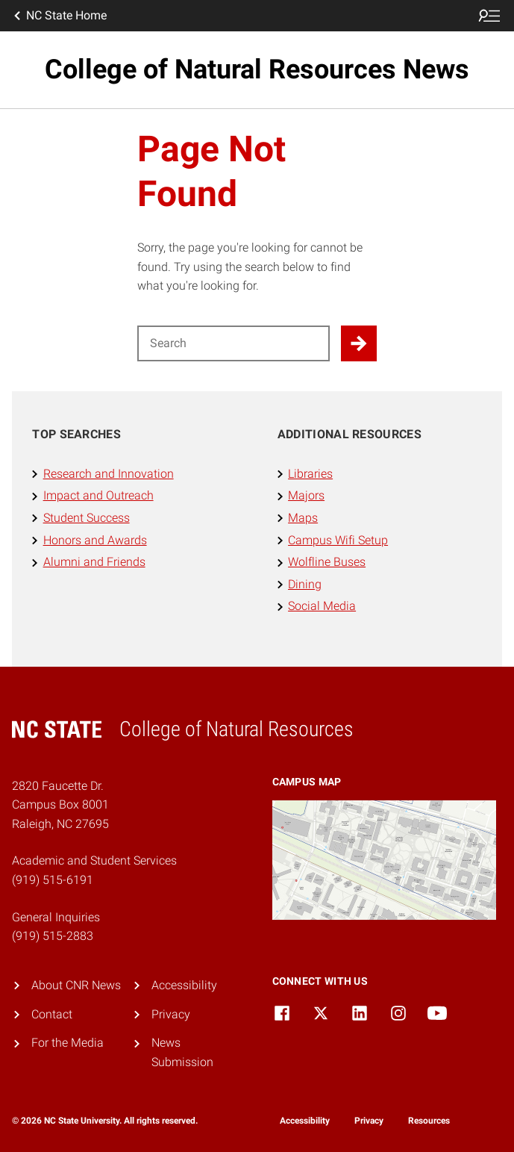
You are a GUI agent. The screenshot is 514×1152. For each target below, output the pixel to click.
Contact (51, 1014)
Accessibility (184, 985)
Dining (305, 584)
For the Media (67, 1043)
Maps (303, 518)
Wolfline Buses (327, 562)
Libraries (310, 474)
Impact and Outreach (98, 495)
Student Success (86, 518)
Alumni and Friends (94, 562)
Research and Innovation (108, 474)
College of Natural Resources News (257, 69)
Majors (306, 495)
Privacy (170, 1014)
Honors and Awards (95, 540)
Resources (429, 1120)
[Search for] (233, 343)
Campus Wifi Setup (338, 540)
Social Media (322, 606)
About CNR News (76, 985)
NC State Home (59, 15)
